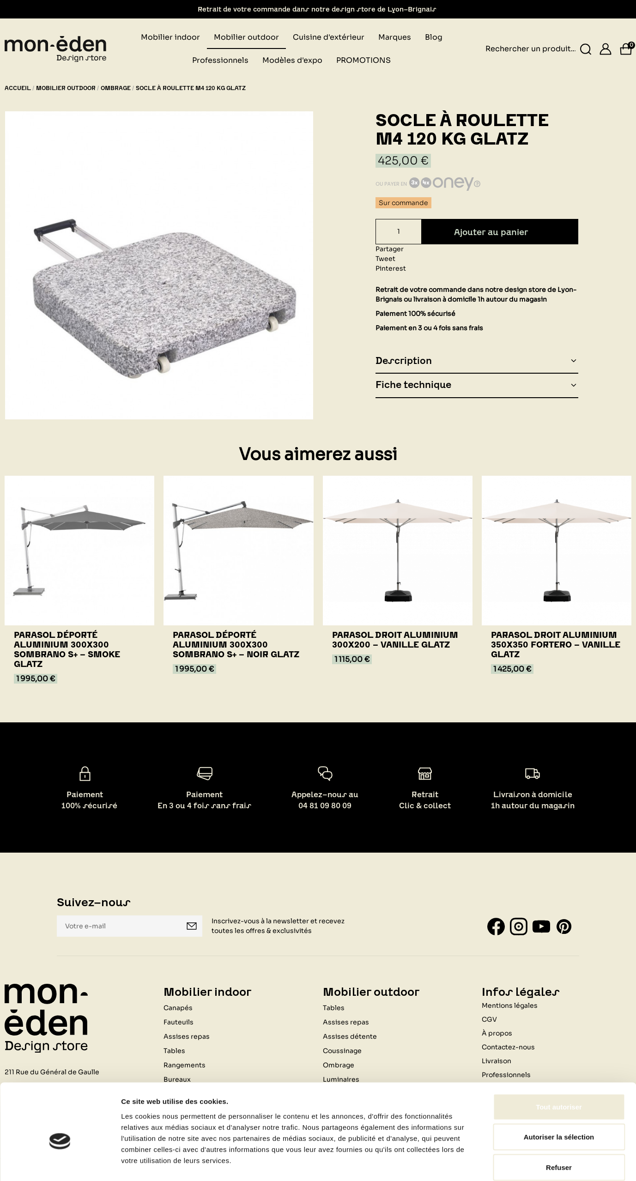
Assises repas (346, 1021)
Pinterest (391, 268)
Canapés (178, 1007)
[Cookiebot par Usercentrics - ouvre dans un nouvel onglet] (59, 1163)
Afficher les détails (509, 1163)
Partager (390, 249)
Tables (334, 1007)
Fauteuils (179, 1021)
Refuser (559, 1120)
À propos (497, 1033)
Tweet (385, 258)
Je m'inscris (191, 926)
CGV (489, 1019)
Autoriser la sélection (559, 1090)
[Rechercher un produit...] (586, 49)
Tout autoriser (559, 1060)
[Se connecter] (605, 49)
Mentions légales (510, 1005)
